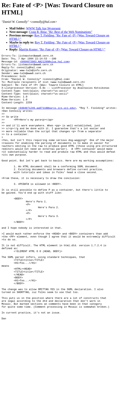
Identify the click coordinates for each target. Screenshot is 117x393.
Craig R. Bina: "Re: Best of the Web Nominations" (60, 32)
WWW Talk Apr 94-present (43, 28)
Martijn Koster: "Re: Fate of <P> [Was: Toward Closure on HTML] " (62, 49)
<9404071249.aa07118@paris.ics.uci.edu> (47, 118)
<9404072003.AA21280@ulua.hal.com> (45, 63)
